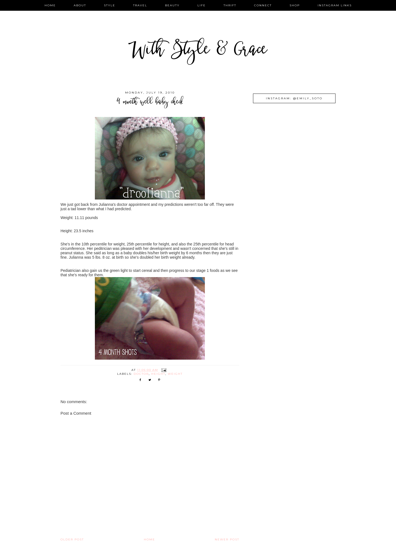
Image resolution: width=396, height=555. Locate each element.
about (80, 5)
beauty (172, 5)
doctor (141, 374)
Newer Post (227, 539)
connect (263, 5)
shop (295, 5)
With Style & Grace (198, 51)
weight (175, 374)
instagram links (335, 5)
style (109, 5)
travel (140, 5)
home (50, 5)
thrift (230, 5)
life (201, 5)
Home (149, 539)
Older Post (72, 539)
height (158, 374)
